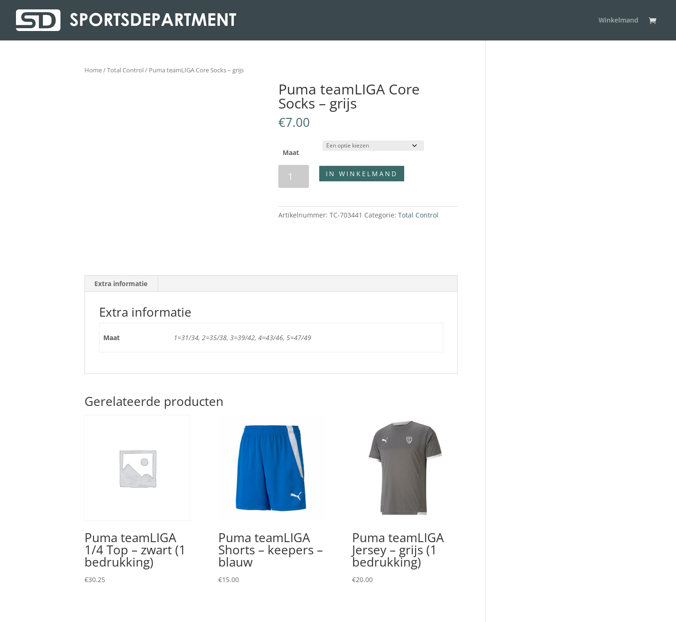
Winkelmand (618, 20)
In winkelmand (362, 173)
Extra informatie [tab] (120, 283)
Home (93, 70)
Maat (291, 152)
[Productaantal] (293, 176)
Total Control (125, 70)
